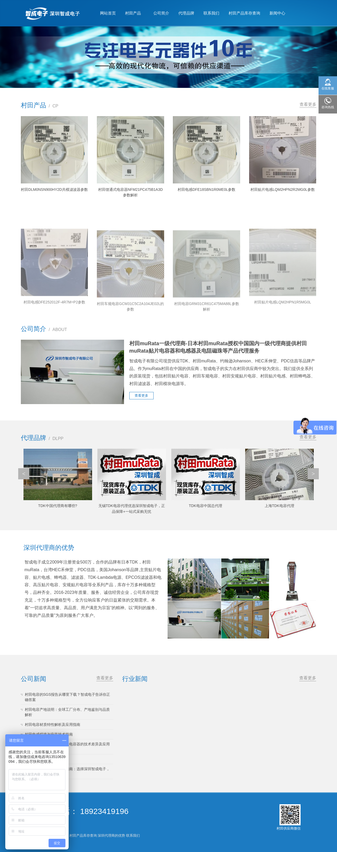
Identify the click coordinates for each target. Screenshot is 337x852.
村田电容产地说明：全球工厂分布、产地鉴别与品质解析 (67, 712)
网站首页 (108, 13)
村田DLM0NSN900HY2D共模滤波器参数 (54, 189)
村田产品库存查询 (244, 13)
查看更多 (308, 104)
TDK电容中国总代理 (205, 506)
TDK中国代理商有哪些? (57, 506)
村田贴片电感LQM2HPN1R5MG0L (282, 355)
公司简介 (161, 13)
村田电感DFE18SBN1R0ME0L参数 (206, 189)
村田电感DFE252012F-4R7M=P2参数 (54, 355)
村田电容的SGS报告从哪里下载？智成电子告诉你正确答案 (67, 697)
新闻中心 (277, 10)
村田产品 (133, 10)
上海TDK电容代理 (279, 506)
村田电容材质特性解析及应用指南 (52, 724)
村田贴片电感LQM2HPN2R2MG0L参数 (282, 189)
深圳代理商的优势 (111, 835)
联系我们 (211, 13)
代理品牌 (186, 13)
